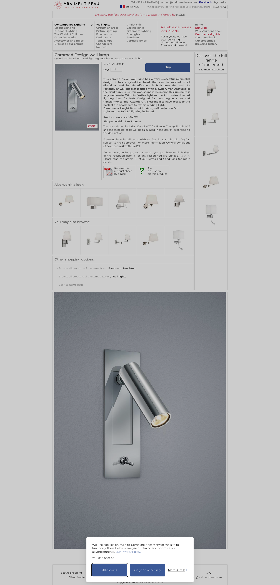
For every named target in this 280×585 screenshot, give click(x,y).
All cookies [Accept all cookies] (109, 570)
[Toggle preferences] (176, 570)
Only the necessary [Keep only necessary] (147, 570)
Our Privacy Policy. (128, 551)
